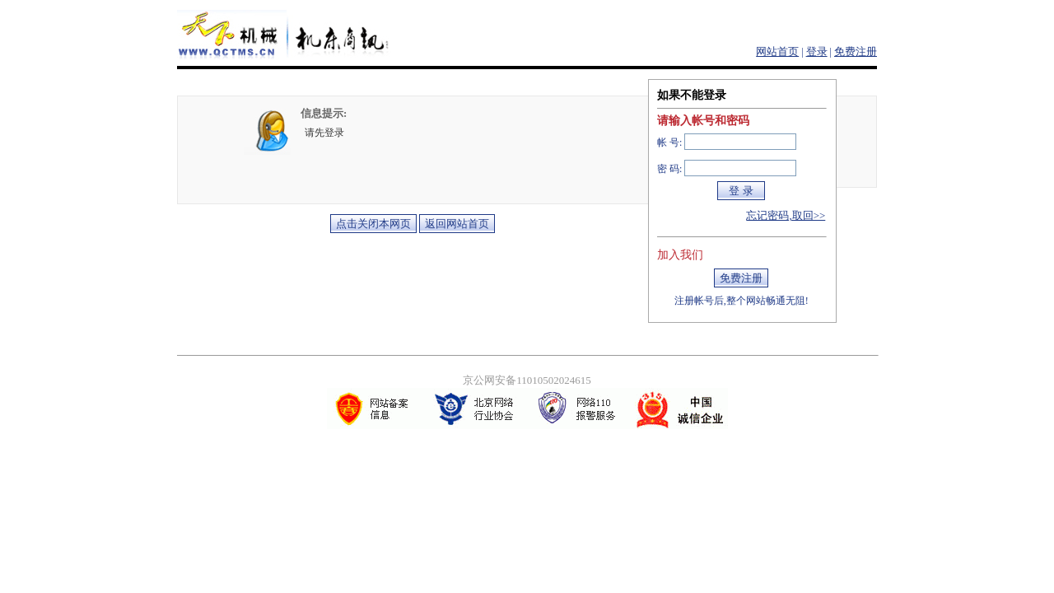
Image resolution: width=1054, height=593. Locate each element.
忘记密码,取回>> (785, 215)
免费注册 (855, 51)
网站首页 (777, 51)
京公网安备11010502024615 (527, 380)
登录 (817, 51)
